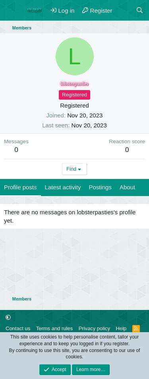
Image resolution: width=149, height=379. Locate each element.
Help (121, 328)
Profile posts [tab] (20, 187)
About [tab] (127, 187)
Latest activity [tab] (63, 187)
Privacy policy (94, 328)
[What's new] (124, 10)
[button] (8, 317)
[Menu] (11, 10)
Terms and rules (54, 328)
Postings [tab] (100, 187)
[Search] (139, 10)
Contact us (18, 328)
